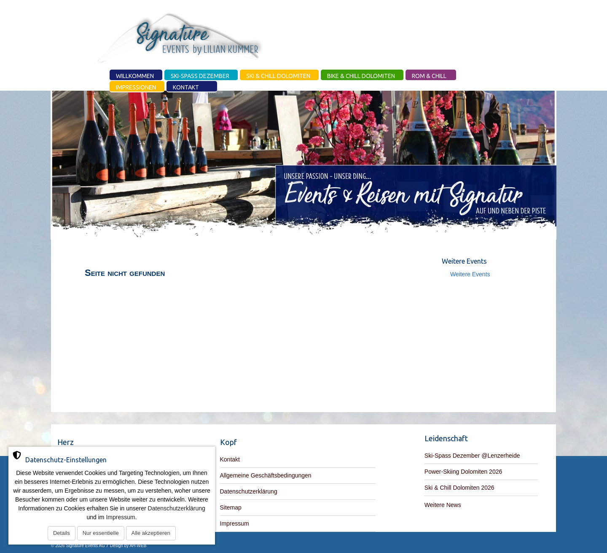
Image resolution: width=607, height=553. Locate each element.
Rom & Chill (429, 76)
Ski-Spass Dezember (200, 76)
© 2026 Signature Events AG (78, 545)
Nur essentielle (101, 533)
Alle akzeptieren (151, 533)
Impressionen (136, 87)
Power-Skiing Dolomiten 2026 (463, 471)
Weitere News (442, 505)
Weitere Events (470, 274)
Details (61, 533)
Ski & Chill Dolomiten (278, 76)
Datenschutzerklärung (248, 491)
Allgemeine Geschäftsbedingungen (266, 475)
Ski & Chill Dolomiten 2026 (459, 487)
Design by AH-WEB (128, 545)
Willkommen (135, 76)
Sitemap (231, 507)
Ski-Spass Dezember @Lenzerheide (472, 455)
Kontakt (186, 87)
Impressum (234, 523)
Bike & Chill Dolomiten (361, 76)
